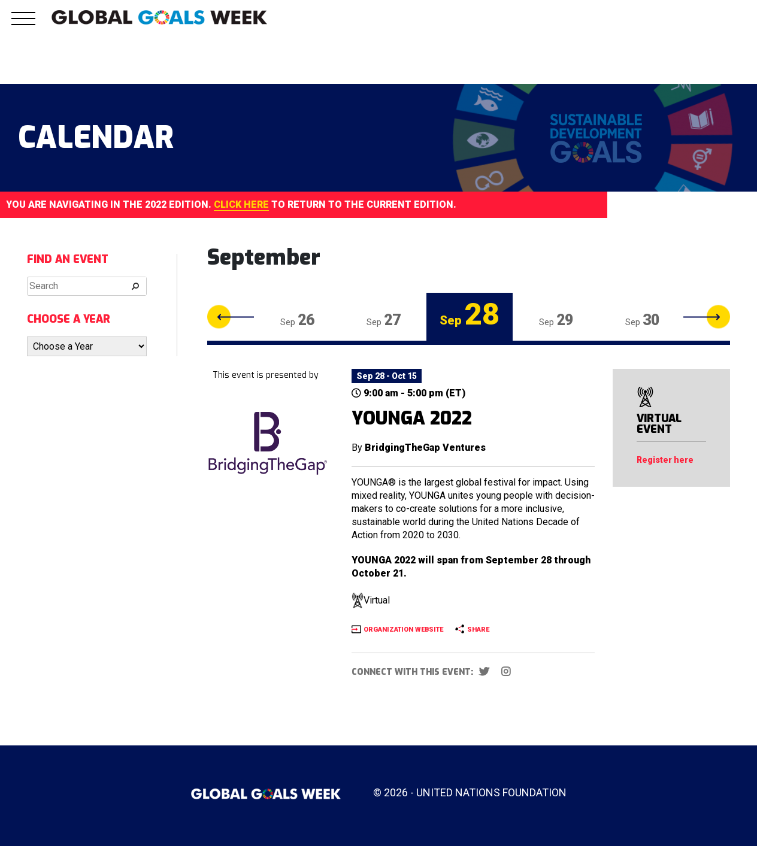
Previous (230, 317)
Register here (665, 460)
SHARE (478, 629)
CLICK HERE (241, 204)
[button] (23, 25)
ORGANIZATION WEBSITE (403, 629)
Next (706, 317)
